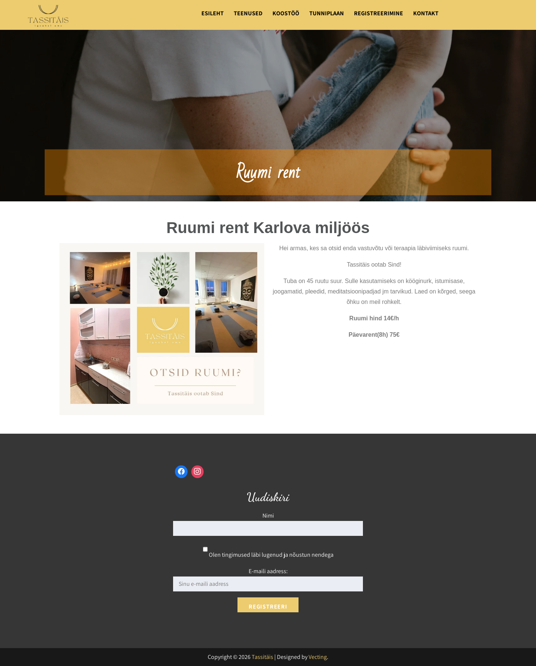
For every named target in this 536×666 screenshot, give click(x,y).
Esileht (212, 13)
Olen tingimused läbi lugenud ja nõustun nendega (268, 555)
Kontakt (425, 13)
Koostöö (285, 13)
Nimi (268, 515)
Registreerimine (378, 13)
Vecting (318, 657)
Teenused (248, 13)
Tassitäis (262, 657)
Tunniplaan (326, 13)
